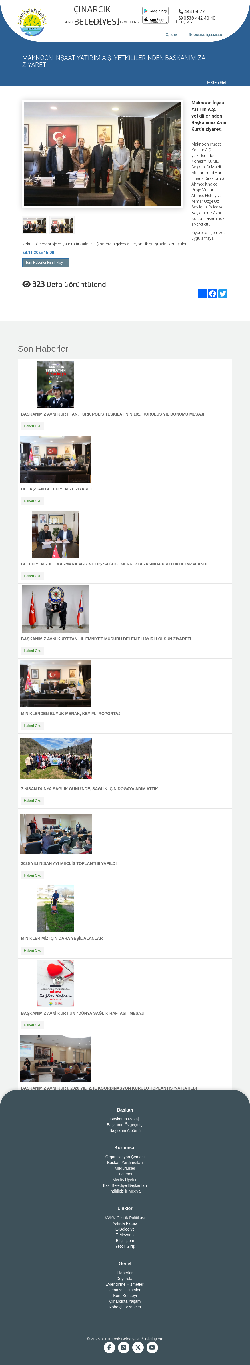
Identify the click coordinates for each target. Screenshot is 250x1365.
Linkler (124, 1208)
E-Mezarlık (125, 1235)
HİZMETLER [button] (129, 22)
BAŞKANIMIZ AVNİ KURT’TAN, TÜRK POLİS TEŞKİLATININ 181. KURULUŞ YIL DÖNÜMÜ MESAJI (112, 414)
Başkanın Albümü (125, 1130)
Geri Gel (216, 82)
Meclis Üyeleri (125, 1179)
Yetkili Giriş (125, 1246)
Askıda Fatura (125, 1223)
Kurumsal (125, 1147)
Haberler (125, 1273)
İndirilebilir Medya (125, 1191)
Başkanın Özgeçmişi (125, 1124)
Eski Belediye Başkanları (125, 1185)
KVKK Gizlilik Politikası (125, 1217)
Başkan (125, 1110)
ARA (171, 35)
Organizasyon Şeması (125, 1157)
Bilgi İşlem (125, 1240)
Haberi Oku (32, 426)
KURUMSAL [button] (99, 22)
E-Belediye (125, 1229)
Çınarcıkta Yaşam (125, 1301)
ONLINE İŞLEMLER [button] (205, 35)
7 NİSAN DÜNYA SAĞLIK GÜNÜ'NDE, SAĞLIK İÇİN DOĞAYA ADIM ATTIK (89, 788)
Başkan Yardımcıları (125, 1162)
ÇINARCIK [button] (158, 22)
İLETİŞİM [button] (184, 22)
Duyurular (125, 1278)
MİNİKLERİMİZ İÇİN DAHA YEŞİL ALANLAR (62, 938)
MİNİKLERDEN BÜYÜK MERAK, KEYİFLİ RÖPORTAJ (71, 713)
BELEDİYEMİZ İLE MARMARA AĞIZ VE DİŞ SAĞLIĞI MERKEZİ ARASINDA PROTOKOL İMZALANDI (114, 564)
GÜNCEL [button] (72, 22)
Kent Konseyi (125, 1295)
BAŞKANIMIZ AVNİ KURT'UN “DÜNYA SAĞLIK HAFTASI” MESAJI (83, 1013)
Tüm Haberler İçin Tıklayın (45, 263)
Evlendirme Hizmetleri (124, 1284)
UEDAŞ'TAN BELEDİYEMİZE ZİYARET (57, 489)
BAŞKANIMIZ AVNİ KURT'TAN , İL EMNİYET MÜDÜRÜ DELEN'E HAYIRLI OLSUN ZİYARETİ (106, 639)
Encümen (125, 1174)
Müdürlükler (125, 1168)
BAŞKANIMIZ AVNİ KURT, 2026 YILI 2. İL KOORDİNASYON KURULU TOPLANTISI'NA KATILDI (109, 1088)
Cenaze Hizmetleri (125, 1290)
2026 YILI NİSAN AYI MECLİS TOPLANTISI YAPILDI (69, 863)
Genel (125, 1263)
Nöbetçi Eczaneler (125, 1307)
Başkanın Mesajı (125, 1119)
